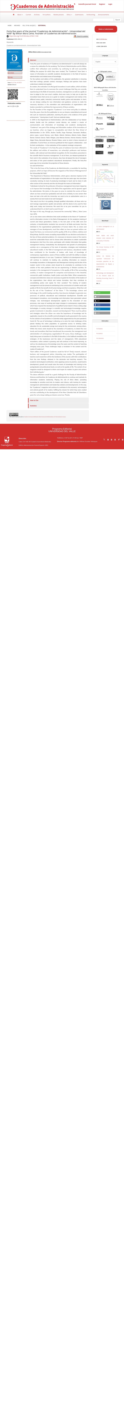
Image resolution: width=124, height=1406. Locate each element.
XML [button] (11, 77)
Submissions (79, 15)
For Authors (99, 333)
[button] (102, 292)
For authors (46, 15)
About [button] (20, 15)
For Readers (99, 328)
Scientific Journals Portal (87, 4)
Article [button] (12, 73)
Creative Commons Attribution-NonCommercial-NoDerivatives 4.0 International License (45, 416)
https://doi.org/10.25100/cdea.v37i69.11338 (23, 36)
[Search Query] (103, 20)
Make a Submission (105, 29)
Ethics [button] (69, 15)
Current (28, 15)
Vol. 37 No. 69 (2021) (29, 25)
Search (117, 20)
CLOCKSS (103, 197)
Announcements (103, 15)
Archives (37, 15)
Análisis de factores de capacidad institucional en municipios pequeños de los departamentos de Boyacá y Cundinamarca (105, 261)
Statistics (33, 406)
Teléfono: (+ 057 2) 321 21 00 (66, 438)
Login (110, 4)
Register (102, 4)
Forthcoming (91, 15)
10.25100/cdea (103, 39)
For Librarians (100, 338)
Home (9, 25)
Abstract (33, 60)
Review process (58, 15)
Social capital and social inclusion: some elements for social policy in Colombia (105, 238)
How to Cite (34, 400)
